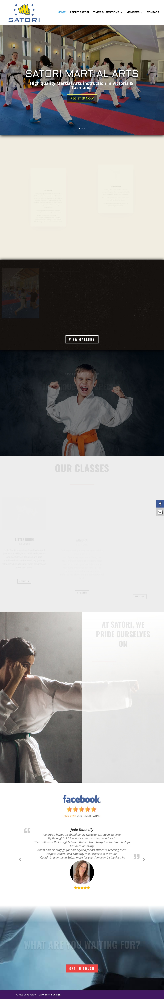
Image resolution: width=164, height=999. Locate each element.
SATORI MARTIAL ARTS (82, 75)
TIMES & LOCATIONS (106, 12)
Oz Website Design (50, 994)
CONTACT (153, 12)
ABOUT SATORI (79, 12)
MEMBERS (133, 12)
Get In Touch (82, 968)
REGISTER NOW (82, 99)
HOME (62, 12)
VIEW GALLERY (82, 339)
